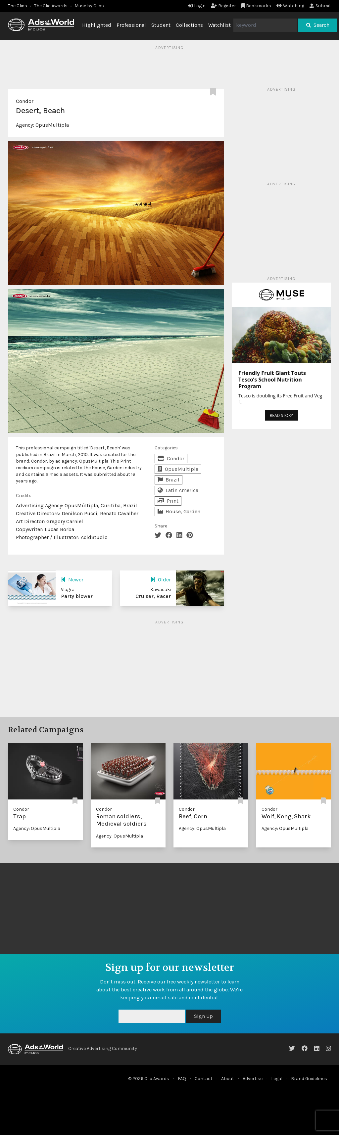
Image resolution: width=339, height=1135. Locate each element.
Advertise (253, 1078)
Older (161, 579)
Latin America (178, 490)
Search (317, 25)
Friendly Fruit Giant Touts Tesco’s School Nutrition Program (272, 379)
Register (223, 6)
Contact (204, 1078)
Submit (320, 6)
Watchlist (219, 25)
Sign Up (203, 1016)
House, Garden (179, 511)
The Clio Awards (51, 6)
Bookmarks (256, 6)
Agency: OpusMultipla (36, 828)
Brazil (168, 480)
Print (168, 501)
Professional (131, 25)
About (227, 1078)
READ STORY (281, 415)
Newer (72, 579)
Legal (276, 1078)
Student (160, 25)
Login (197, 6)
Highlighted (96, 25)
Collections (189, 25)
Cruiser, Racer (153, 596)
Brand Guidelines (309, 1078)
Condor (24, 101)
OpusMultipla (52, 125)
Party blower (77, 596)
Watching (290, 6)
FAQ (182, 1078)
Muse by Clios (89, 6)
